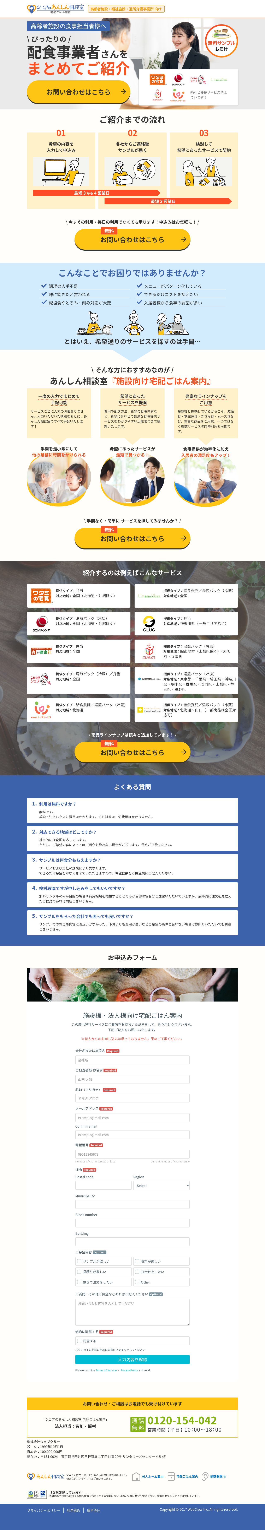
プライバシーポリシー (43, 1510)
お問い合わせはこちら (79, 91)
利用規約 (73, 1510)
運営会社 (93, 1510)
